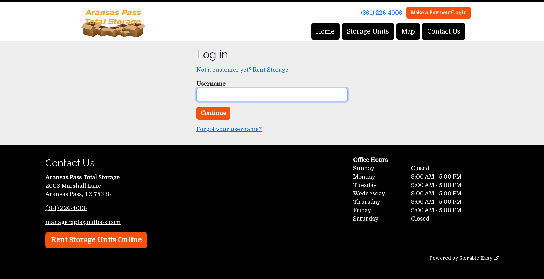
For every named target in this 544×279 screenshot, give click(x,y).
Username (211, 84)
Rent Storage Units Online (96, 240)
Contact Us (443, 31)
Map (408, 31)
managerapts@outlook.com (83, 222)
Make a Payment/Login (438, 12)
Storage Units (368, 31)
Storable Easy (479, 258)
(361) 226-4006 (381, 13)
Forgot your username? (229, 129)
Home (325, 31)
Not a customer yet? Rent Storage (242, 70)
